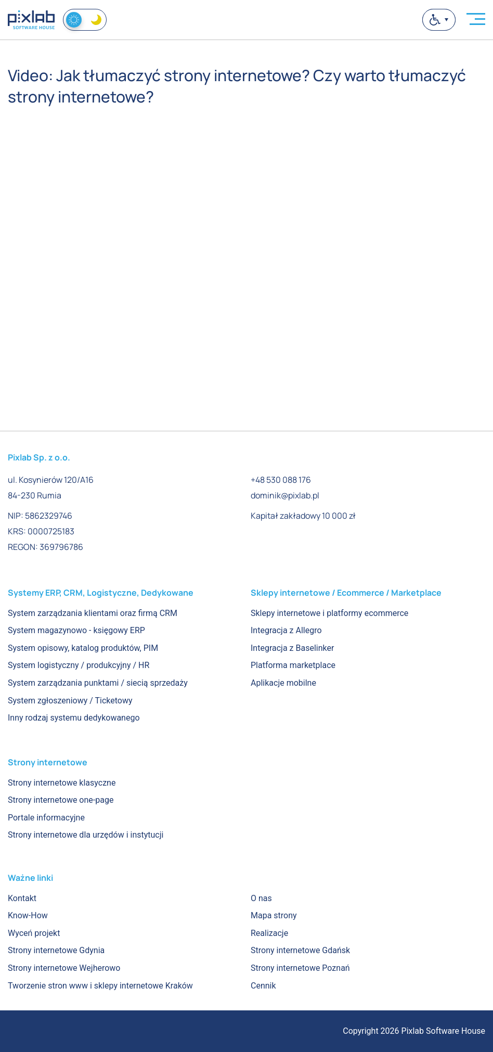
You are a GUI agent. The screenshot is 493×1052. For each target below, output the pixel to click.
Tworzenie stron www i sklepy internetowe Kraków (100, 986)
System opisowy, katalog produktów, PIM (83, 648)
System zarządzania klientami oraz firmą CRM (92, 613)
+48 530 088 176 (281, 479)
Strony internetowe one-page (60, 800)
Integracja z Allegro (286, 630)
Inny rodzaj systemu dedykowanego (74, 718)
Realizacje (269, 933)
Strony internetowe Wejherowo (64, 968)
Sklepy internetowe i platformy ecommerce (329, 613)
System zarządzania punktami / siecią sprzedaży (98, 683)
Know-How (28, 915)
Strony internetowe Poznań (300, 968)
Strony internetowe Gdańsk (300, 950)
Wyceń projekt (34, 933)
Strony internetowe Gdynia (56, 950)
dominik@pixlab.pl (285, 495)
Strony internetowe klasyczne (61, 783)
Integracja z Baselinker (292, 648)
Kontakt (22, 898)
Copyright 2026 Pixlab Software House (414, 1031)
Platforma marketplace (293, 665)
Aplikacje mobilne (283, 683)
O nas (261, 898)
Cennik (263, 986)
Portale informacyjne (46, 818)
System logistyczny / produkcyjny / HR (78, 665)
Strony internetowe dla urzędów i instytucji (85, 835)
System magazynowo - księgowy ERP (76, 630)
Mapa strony (274, 915)
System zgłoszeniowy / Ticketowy (70, 700)
